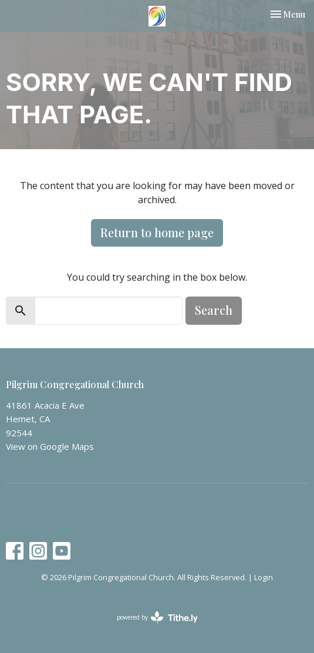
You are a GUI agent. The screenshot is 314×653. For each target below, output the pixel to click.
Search (213, 310)
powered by (157, 617)
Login (263, 577)
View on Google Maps (50, 446)
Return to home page (157, 232)
